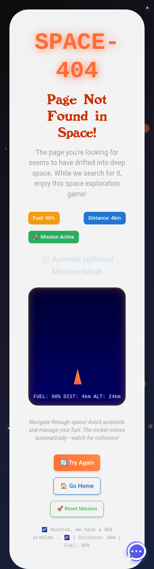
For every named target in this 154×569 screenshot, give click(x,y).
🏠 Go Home (77, 476)
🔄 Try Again (77, 453)
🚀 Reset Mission (77, 499)
